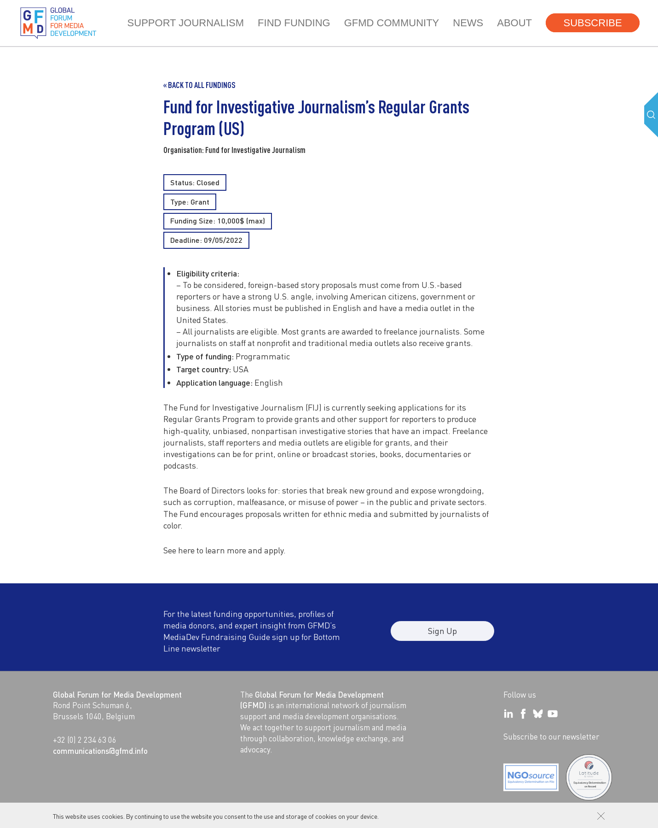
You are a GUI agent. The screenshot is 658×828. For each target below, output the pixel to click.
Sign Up (442, 635)
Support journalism (185, 23)
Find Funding (294, 23)
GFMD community (391, 23)
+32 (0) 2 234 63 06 (84, 739)
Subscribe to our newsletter (551, 736)
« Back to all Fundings (199, 84)
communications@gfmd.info (100, 751)
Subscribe (592, 23)
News (468, 23)
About (514, 23)
